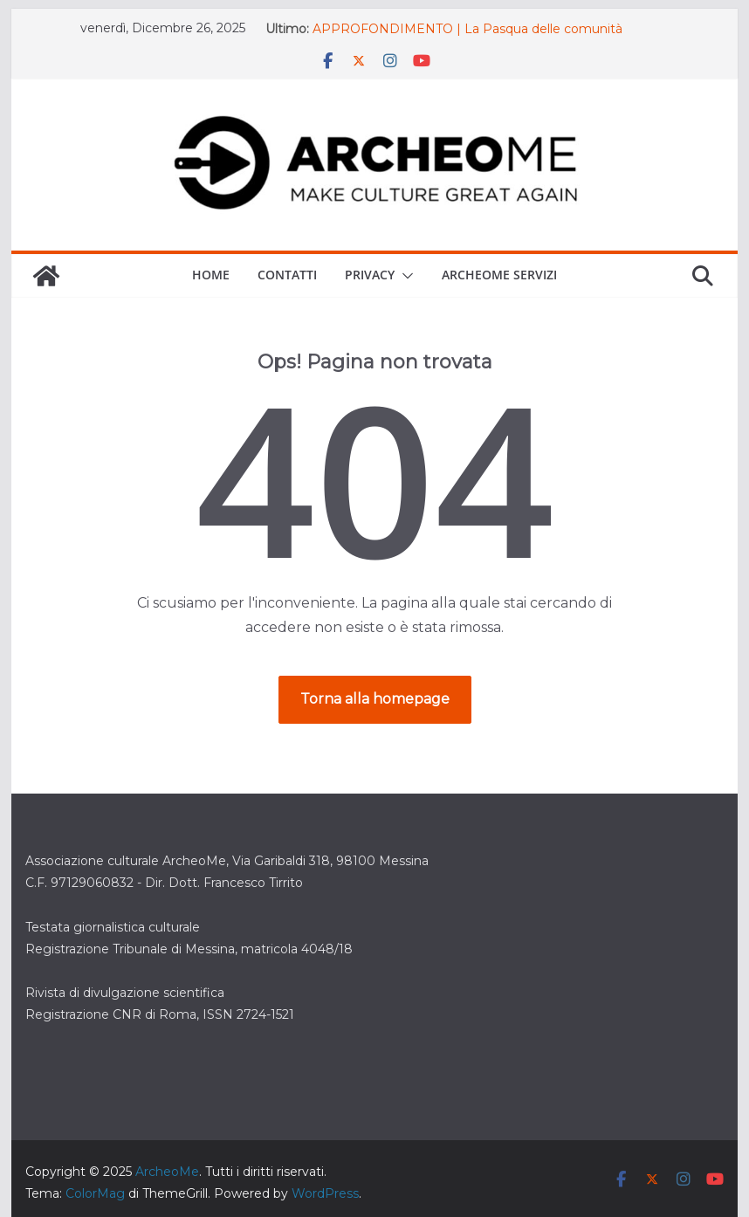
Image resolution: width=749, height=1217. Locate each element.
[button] (404, 276)
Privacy (370, 274)
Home (211, 274)
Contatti (287, 274)
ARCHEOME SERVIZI (499, 274)
